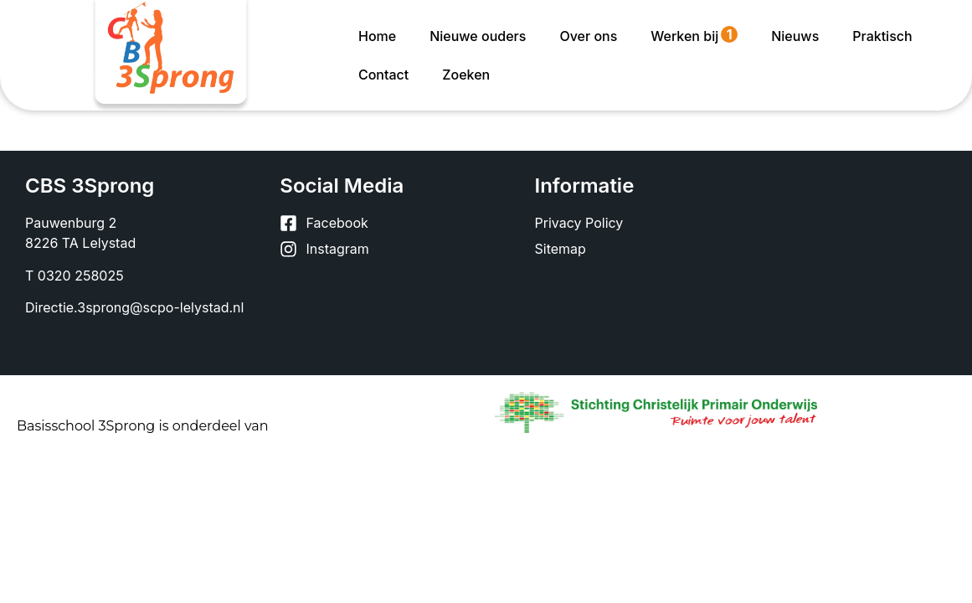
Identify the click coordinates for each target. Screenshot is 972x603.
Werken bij (694, 35)
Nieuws (795, 36)
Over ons (588, 36)
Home (377, 36)
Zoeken (466, 74)
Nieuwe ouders (477, 36)
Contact (383, 74)
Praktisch (882, 36)
